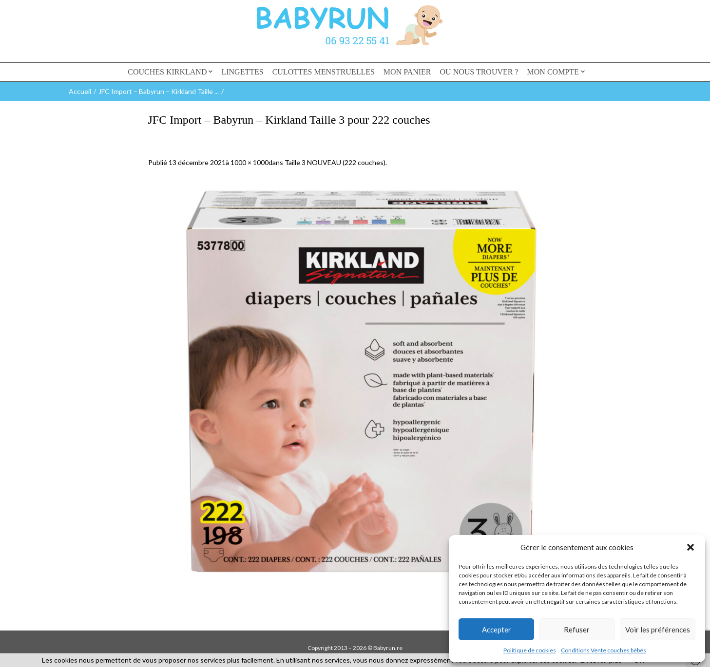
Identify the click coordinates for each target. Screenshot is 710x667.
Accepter (496, 629)
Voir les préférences (657, 629)
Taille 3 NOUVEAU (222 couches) (335, 162)
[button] (690, 547)
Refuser (577, 629)
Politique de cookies (529, 650)
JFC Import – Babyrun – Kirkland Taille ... (158, 91)
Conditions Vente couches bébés (603, 650)
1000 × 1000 (249, 162)
